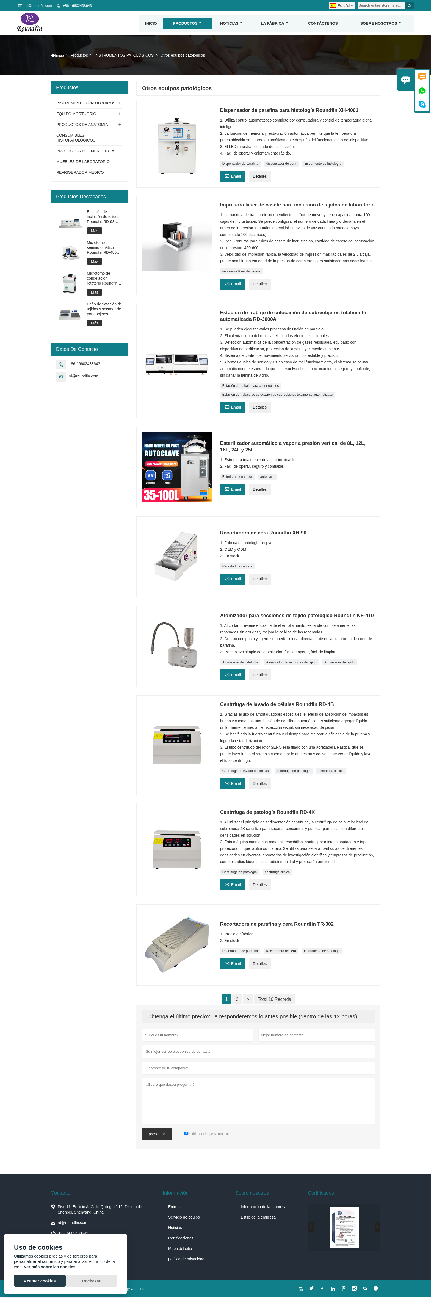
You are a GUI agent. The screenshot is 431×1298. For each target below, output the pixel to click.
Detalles (260, 177)
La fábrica (275, 23)
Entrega (175, 1207)
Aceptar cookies (40, 1280)
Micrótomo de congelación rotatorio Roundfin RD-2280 (102, 279)
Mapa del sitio (180, 1249)
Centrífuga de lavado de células (245, 771)
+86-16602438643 (77, 6)
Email (232, 176)
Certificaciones (181, 1238)
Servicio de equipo (184, 1218)
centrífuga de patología (294, 771)
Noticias (175, 1228)
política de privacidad (186, 1259)
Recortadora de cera (237, 567)
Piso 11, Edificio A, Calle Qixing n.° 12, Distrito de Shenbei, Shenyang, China (100, 1210)
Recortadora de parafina (240, 951)
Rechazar (91, 1280)
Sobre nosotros (380, 23)
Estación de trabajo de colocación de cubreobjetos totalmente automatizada (277, 395)
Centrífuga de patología (239, 873)
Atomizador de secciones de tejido (291, 663)
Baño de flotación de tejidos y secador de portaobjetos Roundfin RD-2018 (104, 309)
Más (94, 231)
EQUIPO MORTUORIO (76, 114)
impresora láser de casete (241, 272)
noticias (231, 23)
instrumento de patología (322, 951)
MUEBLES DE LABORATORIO (83, 162)
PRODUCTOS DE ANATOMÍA (82, 125)
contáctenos (323, 23)
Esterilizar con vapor (237, 477)
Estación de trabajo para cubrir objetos (250, 386)
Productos (187, 23)
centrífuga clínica (331, 771)
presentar (157, 1134)
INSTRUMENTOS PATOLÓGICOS (124, 56)
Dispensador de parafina (240, 164)
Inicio (151, 23)
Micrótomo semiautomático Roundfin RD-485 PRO (102, 248)
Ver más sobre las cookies (50, 1266)
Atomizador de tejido (339, 663)
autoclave (267, 477)
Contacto (60, 1193)
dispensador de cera (281, 164)
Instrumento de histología (322, 164)
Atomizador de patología (240, 663)
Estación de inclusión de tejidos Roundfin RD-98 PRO (103, 217)
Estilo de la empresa (258, 1218)
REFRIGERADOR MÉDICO (80, 173)
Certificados (321, 1193)
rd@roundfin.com (38, 6)
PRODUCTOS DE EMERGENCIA (85, 151)
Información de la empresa (263, 1207)
